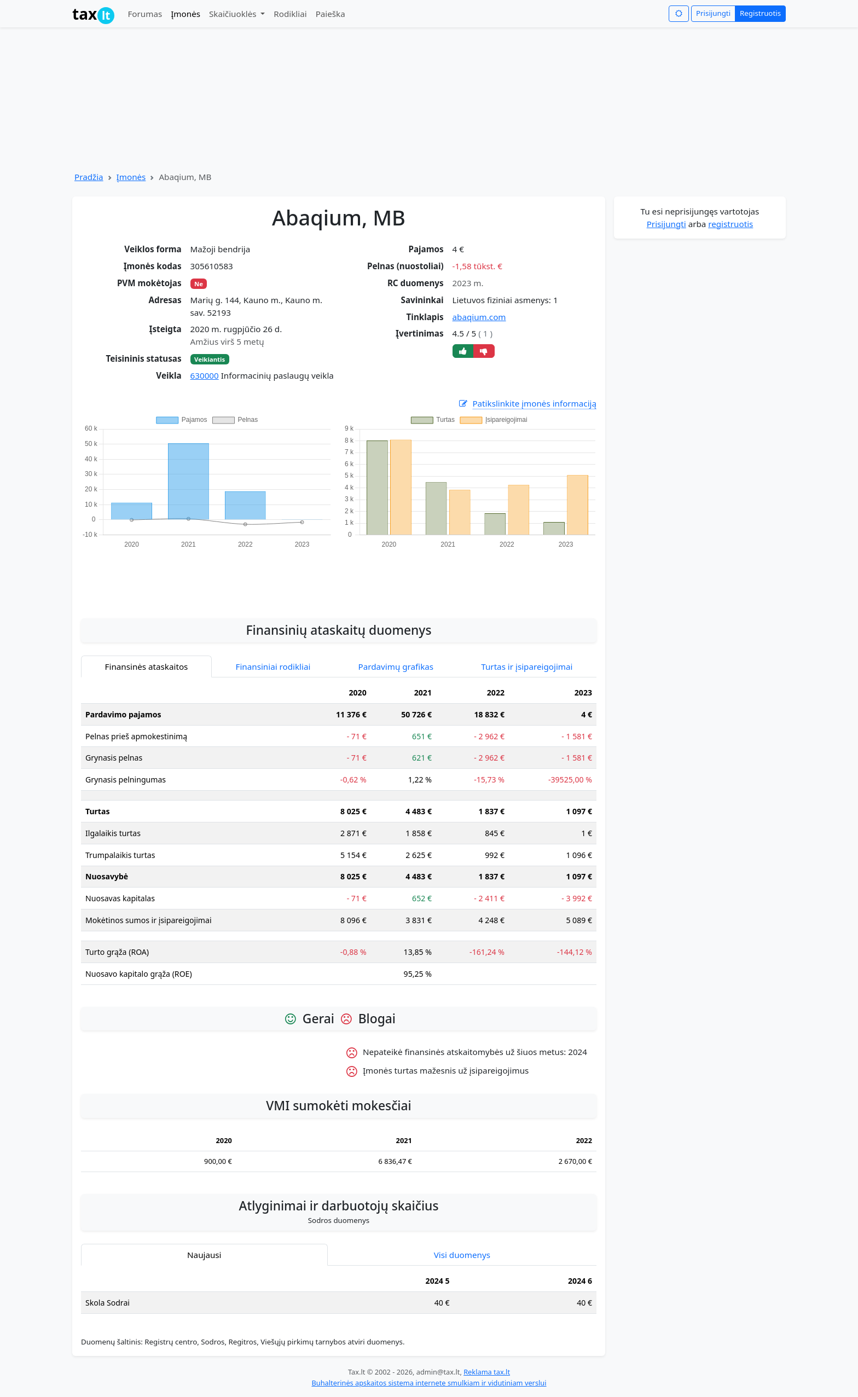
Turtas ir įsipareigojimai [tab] (526, 666)
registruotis (730, 223)
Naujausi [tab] (204, 1254)
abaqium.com (479, 316)
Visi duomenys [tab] (462, 1254)
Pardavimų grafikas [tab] (396, 666)
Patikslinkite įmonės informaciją (526, 403)
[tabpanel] (338, 837)
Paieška (330, 13)
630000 (204, 375)
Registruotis (760, 13)
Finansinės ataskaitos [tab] (146, 666)
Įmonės (185, 13)
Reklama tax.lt (486, 1372)
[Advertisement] (339, 577)
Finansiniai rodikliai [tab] (273, 666)
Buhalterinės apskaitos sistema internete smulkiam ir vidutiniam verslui (428, 1383)
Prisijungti (713, 13)
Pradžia (88, 176)
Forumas (144, 13)
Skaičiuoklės (234, 13)
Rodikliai (290, 13)
